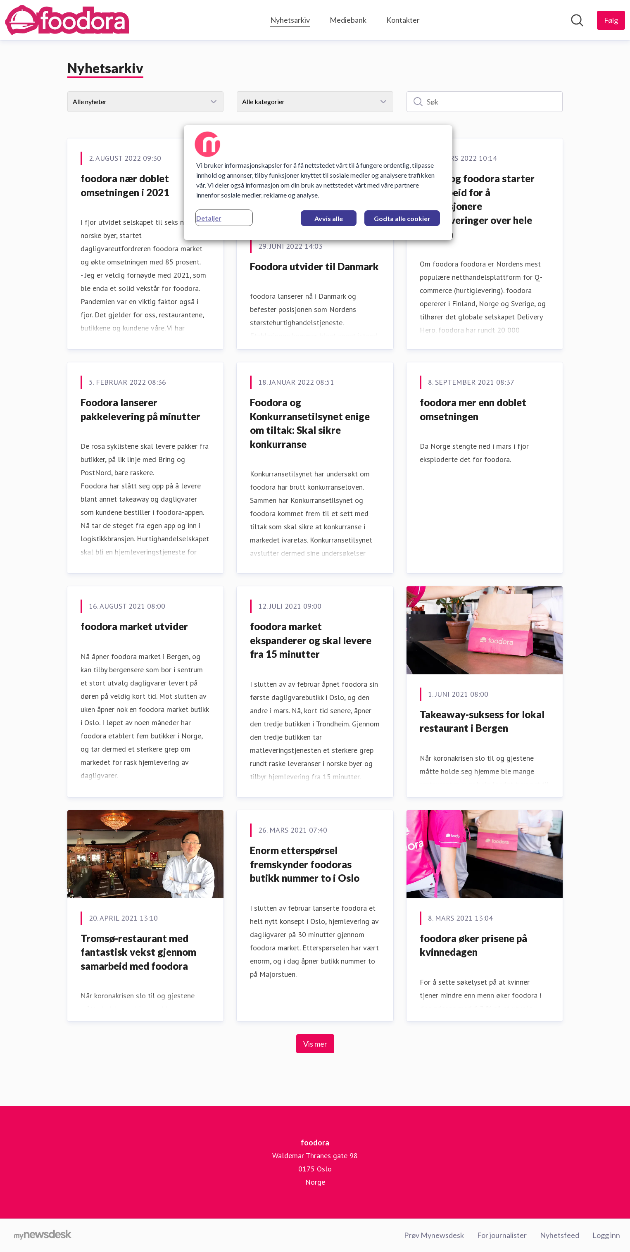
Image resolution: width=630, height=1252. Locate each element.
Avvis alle (328, 218)
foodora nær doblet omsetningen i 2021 (125, 185)
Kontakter (403, 19)
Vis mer (315, 1043)
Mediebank (348, 19)
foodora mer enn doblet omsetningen (473, 409)
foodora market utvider (134, 626)
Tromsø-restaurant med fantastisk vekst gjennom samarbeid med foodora (138, 952)
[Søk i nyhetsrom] (577, 20)
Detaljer (208, 218)
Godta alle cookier (402, 218)
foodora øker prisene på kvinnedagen (473, 945)
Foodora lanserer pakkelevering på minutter (140, 409)
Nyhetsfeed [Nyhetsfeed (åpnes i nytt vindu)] (559, 1235)
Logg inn (606, 1235)
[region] (318, 182)
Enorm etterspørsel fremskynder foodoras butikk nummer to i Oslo (304, 864)
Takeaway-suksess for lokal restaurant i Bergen (482, 721)
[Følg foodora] (611, 20)
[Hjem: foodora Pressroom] (67, 20)
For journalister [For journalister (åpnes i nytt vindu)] (502, 1235)
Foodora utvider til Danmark (314, 266)
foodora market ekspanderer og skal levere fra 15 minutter (310, 640)
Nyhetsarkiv (290, 18)
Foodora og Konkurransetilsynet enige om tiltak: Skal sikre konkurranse (310, 423)
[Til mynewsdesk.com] (43, 1235)
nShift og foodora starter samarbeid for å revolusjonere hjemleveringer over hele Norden (477, 206)
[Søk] (485, 101)
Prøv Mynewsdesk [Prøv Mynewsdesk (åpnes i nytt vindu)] (434, 1235)
